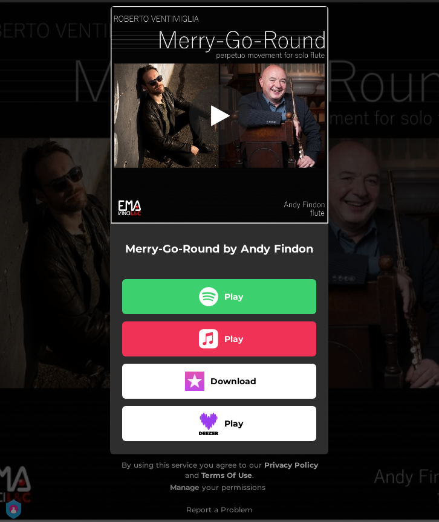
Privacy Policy (291, 464)
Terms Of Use (226, 475)
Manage (185, 487)
